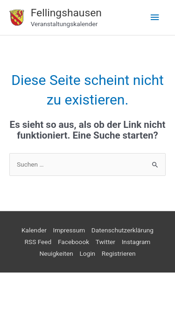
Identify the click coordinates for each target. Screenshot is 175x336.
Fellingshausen (66, 13)
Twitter (105, 241)
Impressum (69, 230)
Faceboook (73, 241)
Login (87, 253)
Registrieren (119, 253)
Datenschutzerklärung (122, 230)
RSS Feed (38, 241)
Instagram (136, 241)
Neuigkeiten (56, 253)
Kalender (34, 230)
